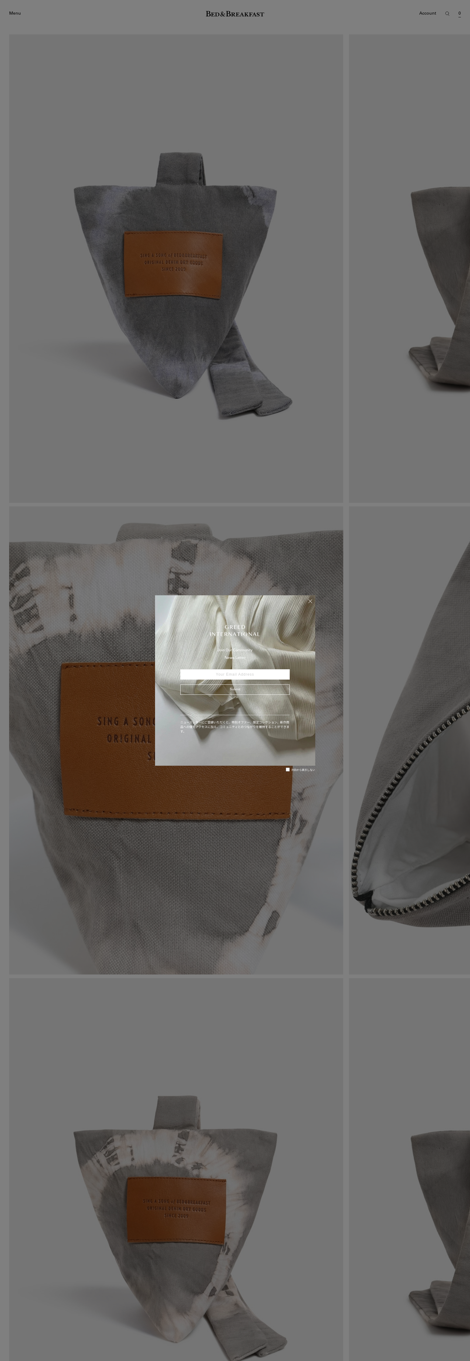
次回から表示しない (300, 770)
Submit (235, 689)
